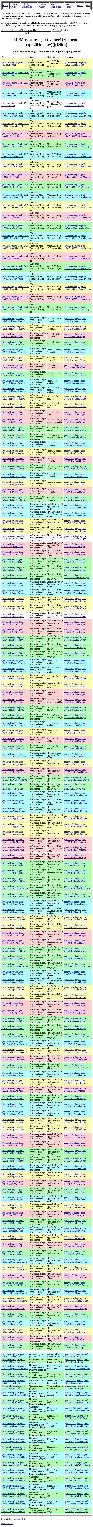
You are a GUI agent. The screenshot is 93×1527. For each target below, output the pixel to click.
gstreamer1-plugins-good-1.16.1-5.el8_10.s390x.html (13, 1307)
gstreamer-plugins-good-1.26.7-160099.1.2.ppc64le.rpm (78, 124)
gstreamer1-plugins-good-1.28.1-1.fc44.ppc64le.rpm (75, 397)
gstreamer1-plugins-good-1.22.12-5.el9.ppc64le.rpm (75, 1081)
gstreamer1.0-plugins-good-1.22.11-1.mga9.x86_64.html (13, 1417)
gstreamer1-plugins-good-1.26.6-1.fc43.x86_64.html (12, 708)
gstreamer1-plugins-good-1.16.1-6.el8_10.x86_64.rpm (76, 1284)
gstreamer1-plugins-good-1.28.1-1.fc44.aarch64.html (13, 382)
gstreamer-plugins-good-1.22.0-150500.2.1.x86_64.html (15, 308)
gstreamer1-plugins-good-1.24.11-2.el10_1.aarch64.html (14, 755)
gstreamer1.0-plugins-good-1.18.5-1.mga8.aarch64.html (13, 1471)
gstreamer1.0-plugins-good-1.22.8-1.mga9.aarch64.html (13, 1424)
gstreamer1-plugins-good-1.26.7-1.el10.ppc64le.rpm (75, 599)
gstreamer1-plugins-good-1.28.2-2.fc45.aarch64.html (13, 319)
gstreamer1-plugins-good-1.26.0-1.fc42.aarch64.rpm (75, 724)
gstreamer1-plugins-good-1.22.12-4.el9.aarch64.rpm (75, 1105)
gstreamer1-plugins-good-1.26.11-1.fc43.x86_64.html (13, 467)
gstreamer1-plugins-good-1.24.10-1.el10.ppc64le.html (13, 918)
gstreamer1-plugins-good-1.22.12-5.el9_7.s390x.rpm (75, 1058)
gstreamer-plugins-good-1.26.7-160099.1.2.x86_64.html (15, 145)
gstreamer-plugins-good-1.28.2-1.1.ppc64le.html (15, 63)
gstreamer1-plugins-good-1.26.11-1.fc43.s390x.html (12, 459)
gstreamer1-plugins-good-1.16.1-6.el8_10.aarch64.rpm (76, 1260)
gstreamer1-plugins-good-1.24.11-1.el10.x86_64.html (13, 864)
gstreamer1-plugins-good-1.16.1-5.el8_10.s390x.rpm (75, 1307)
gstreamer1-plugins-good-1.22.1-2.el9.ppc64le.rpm (75, 1206)
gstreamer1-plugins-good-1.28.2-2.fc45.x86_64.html (12, 343)
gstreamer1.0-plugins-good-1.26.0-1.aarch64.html (13, 1381)
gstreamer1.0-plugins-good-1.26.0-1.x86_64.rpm (76, 1387)
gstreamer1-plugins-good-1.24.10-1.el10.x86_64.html (13, 949)
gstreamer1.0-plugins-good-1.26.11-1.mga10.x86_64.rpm (77, 1375)
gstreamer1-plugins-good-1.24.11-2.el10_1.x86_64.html (14, 778)
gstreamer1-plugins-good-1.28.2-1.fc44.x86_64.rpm (75, 374)
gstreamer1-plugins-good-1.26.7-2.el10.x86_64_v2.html (14, 576)
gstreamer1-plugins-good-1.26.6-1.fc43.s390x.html (12, 693)
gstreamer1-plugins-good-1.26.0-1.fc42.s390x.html (12, 739)
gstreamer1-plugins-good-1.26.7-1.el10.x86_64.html (12, 638)
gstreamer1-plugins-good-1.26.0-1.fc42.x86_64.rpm (75, 747)
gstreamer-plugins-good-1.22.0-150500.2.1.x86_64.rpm (78, 308)
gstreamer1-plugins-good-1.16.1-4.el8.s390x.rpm (75, 1338)
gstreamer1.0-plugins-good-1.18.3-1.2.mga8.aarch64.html (14, 1487)
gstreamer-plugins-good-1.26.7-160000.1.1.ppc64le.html (15, 165)
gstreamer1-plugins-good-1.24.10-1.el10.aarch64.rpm (75, 903)
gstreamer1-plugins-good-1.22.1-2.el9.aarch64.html (12, 1198)
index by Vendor (42, 5)
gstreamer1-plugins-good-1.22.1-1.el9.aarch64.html (12, 1229)
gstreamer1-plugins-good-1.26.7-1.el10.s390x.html (12, 623)
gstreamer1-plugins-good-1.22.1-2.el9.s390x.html (12, 1214)
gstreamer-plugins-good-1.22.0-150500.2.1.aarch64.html (15, 277)
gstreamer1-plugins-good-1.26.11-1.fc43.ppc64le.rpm (76, 452)
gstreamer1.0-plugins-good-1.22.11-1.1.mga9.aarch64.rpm (78, 1393)
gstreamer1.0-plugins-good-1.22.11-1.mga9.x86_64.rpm (77, 1417)
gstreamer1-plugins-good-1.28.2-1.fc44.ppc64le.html (13, 358)
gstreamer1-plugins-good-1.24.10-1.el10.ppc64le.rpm (75, 918)
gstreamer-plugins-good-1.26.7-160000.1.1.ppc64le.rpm (78, 165)
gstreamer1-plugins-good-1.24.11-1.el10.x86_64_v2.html (14, 887)
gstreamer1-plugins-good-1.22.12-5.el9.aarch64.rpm (75, 1074)
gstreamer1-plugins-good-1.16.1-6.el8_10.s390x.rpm (75, 1276)
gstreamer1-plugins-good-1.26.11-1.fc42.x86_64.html (13, 498)
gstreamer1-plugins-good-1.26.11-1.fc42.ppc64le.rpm (76, 483)
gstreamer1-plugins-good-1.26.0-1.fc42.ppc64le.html (13, 732)
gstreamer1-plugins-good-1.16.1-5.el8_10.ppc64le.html (14, 1299)
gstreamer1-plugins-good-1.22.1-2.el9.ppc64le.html (12, 1206)
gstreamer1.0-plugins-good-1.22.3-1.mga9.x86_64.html (13, 1448)
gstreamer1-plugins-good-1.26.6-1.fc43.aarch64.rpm (75, 662)
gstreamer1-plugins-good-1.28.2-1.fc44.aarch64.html (13, 351)
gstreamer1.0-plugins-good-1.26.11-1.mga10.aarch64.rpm (77, 1367)
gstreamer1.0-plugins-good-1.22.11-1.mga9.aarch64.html (14, 1409)
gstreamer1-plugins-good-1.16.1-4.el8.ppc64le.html (12, 1330)
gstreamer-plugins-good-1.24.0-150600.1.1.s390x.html (15, 257)
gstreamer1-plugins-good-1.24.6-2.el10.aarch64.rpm (75, 973)
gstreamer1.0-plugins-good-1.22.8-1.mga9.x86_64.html (13, 1432)
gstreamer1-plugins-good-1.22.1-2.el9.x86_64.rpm (75, 1221)
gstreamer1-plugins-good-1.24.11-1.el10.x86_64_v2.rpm (77, 887)
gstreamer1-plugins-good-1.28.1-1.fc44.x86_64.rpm (75, 428)
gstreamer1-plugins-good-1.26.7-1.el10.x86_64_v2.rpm (76, 654)
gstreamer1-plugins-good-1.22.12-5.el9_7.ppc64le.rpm (76, 1050)
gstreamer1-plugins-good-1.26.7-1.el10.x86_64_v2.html (14, 654)
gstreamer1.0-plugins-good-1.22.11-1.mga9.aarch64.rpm (77, 1409)
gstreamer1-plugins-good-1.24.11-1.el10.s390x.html (12, 840)
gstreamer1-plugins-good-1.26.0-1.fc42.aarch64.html (13, 724)
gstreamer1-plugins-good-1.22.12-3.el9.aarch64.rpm (75, 1167)
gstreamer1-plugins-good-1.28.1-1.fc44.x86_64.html (12, 428)
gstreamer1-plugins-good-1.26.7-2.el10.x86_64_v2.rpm (76, 576)
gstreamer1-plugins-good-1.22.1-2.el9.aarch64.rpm (75, 1198)
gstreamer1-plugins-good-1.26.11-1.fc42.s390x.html (12, 491)
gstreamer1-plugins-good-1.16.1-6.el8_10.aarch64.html (14, 1260)
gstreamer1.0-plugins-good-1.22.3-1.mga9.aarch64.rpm (76, 1440)
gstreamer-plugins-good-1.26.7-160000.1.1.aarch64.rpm (78, 155)
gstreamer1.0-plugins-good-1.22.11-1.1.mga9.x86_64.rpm (78, 1401)
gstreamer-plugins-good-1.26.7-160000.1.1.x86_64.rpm (78, 186)
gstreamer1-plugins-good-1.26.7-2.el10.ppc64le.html (13, 522)
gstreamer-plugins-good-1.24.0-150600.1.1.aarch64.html (15, 236)
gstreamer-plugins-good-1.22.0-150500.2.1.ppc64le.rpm (78, 287)
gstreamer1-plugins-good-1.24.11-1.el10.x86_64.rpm (75, 864)
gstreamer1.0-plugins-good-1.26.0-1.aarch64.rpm (76, 1381)
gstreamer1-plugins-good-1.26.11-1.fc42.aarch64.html (13, 475)
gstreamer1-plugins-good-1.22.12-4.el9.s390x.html (12, 1136)
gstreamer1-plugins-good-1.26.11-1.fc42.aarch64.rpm (76, 475)
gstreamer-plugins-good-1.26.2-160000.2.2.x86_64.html (15, 226)
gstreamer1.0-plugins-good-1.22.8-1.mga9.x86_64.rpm (76, 1432)
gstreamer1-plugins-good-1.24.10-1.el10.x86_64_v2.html (14, 965)
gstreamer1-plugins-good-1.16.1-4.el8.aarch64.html (12, 1323)
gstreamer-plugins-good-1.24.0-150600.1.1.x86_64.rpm (78, 267)
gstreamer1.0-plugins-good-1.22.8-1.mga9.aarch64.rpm (76, 1424)
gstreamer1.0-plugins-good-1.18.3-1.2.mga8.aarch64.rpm (77, 1487)
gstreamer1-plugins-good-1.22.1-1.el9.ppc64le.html (12, 1237)
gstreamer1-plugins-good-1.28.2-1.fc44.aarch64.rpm (75, 351)
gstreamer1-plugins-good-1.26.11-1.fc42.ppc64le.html (13, 483)
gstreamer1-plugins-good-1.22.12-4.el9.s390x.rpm (75, 1136)
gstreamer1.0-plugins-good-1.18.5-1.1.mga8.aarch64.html (14, 1456)
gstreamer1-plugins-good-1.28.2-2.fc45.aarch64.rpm (75, 319)
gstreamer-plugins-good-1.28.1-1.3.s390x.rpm (75, 84)
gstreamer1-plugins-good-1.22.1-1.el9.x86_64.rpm (75, 1253)
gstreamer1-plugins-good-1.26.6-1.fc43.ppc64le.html (13, 677)
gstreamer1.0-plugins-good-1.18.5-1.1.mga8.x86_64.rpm (77, 1463)
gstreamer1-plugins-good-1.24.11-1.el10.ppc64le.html (13, 817)
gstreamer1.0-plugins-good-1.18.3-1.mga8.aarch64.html (13, 1502)
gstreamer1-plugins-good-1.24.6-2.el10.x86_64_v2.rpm (76, 1035)
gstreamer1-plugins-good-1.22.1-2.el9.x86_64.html (12, 1221)
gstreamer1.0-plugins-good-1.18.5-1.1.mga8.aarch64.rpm (77, 1456)
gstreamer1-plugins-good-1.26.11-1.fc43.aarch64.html (13, 444)
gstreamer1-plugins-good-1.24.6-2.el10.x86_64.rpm (75, 1019)
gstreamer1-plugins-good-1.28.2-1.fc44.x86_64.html (12, 374)
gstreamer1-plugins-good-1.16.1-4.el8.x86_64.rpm (75, 1346)
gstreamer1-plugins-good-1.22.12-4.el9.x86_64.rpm (75, 1151)
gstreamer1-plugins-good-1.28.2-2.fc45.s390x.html (12, 335)
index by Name (69, 5)
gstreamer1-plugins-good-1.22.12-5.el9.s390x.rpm (75, 1089)
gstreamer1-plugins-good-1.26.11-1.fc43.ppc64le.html (13, 452)
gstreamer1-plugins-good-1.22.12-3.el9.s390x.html (12, 1183)
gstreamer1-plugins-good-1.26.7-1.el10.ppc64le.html (13, 599)
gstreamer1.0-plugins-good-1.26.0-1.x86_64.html (13, 1387)
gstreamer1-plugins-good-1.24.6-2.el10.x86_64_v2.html (14, 1035)
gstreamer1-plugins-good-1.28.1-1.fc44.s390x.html (12, 413)
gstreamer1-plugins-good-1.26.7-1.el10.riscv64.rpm (75, 615)
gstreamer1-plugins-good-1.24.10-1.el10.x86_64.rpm (75, 949)
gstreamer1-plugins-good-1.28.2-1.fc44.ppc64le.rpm (75, 358)
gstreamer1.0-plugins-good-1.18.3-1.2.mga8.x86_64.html (14, 1494)
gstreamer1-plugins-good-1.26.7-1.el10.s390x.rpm (75, 623)
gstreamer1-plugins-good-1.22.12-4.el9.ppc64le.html (13, 1120)
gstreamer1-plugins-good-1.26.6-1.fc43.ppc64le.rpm (75, 677)
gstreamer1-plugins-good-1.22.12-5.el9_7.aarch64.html (14, 1043)
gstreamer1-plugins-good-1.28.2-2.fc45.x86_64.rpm (75, 343)
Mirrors (80, 5)
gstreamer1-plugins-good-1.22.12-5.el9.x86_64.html (12, 1097)
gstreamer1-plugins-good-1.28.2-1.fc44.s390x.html (12, 366)
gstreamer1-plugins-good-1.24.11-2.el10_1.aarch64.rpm (77, 755)
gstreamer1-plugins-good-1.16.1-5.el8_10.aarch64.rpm (76, 1291)
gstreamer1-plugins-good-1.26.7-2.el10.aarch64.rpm (75, 506)
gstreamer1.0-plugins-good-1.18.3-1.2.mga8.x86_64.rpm (77, 1494)
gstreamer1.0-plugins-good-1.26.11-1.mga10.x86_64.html (14, 1375)
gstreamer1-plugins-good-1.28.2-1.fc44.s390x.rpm (75, 366)
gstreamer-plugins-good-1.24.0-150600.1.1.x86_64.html (15, 267)
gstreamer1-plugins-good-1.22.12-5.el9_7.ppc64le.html (14, 1050)
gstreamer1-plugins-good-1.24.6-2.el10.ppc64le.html (13, 988)
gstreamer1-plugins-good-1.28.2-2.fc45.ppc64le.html (13, 327)
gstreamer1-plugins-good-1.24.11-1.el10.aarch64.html (13, 794)
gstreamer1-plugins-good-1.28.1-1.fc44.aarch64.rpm (75, 382)
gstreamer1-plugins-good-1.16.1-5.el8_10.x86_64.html (13, 1315)
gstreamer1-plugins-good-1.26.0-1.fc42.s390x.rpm (75, 739)
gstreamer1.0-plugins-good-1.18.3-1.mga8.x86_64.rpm (76, 1510)
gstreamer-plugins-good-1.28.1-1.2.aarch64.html (15, 94)
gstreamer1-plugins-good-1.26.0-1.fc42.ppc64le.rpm (75, 732)
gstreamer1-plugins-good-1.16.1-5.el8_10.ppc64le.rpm (76, 1299)
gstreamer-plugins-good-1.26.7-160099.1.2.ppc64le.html (15, 124)
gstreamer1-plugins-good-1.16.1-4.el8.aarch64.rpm (75, 1323)
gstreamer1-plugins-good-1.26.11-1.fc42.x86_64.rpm (75, 498)
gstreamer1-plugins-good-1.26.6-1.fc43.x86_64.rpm (75, 708)
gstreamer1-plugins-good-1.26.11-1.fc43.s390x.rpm (75, 459)
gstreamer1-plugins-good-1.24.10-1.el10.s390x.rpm (75, 934)
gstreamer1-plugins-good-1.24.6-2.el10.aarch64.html (13, 973)
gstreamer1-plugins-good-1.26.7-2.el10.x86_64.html (12, 561)
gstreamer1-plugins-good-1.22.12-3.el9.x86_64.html (12, 1190)
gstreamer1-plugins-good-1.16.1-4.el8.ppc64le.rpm (75, 1330)
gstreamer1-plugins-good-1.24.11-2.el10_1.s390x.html (13, 770)
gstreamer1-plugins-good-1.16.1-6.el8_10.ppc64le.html (14, 1268)
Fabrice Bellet (7, 1523)
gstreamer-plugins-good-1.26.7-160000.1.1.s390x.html (15, 175)
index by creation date (56, 5)
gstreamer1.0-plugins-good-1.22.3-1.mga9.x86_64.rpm (76, 1448)
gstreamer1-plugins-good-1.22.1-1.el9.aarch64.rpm (75, 1229)
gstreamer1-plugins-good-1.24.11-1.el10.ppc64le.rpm (75, 817)
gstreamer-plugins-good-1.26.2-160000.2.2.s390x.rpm (77, 216)
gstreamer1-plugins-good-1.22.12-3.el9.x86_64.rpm (75, 1190)
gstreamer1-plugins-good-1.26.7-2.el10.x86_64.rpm (75, 561)
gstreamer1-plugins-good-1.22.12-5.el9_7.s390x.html (13, 1058)
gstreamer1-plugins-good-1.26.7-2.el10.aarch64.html (13, 506)
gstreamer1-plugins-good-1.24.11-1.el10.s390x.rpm (75, 840)
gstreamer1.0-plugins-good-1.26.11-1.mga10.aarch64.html (14, 1367)
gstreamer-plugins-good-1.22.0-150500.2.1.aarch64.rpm (78, 277)
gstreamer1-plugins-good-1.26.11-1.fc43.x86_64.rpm (75, 467)
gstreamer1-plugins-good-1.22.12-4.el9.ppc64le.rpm (75, 1120)
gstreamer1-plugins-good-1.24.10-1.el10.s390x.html (12, 934)
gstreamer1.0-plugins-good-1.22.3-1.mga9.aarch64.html (13, 1440)
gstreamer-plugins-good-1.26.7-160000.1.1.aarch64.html (15, 155)
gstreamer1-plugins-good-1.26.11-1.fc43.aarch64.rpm (76, 444)
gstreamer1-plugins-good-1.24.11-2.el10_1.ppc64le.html (14, 763)
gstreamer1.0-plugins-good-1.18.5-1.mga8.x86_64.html (13, 1479)
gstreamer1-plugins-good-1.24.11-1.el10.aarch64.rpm (75, 794)
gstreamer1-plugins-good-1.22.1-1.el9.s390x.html (12, 1245)
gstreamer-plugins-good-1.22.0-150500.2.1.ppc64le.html (15, 287)
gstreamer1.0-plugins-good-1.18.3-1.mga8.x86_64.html (13, 1510)
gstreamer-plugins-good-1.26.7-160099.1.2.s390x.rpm (77, 135)
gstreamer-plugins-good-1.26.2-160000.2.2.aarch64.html (15, 196)
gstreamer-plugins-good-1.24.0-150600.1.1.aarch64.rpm (78, 236)
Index (5, 5)
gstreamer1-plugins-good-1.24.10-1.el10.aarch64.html (13, 903)
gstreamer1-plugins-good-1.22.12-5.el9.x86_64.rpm (75, 1097)
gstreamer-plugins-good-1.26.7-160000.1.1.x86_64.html (15, 186)
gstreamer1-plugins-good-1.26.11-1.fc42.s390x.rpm (75, 491)
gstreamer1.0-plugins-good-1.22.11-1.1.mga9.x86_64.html (14, 1401)
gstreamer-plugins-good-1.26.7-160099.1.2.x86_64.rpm (78, 145)
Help (88, 5)
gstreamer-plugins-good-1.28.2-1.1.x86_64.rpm (75, 73)
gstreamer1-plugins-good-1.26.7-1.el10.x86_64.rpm (75, 638)
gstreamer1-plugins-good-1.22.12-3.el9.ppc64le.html (13, 1175)
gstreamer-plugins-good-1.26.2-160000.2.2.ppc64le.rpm (78, 206)
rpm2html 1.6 (19, 1519)
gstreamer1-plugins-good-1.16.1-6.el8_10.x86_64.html (13, 1284)
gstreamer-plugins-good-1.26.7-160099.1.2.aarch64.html (15, 114)
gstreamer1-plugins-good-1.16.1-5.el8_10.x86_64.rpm (76, 1315)
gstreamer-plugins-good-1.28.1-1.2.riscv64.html (15, 104)
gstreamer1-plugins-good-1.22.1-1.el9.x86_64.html (12, 1253)
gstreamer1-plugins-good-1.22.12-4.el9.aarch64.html (13, 1105)
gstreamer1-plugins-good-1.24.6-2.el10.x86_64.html (12, 1019)
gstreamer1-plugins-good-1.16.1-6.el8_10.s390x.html (13, 1276)
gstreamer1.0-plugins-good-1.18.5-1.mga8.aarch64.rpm (76, 1471)
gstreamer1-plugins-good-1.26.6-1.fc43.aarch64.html (13, 662)
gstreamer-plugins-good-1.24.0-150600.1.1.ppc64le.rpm (78, 247)
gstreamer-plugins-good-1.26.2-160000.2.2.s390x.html (15, 216)
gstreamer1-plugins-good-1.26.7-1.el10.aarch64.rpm (75, 584)
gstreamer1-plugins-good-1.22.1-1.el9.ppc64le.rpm (75, 1237)
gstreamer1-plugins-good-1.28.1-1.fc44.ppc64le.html (13, 397)
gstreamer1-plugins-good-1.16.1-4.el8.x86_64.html (12, 1346)
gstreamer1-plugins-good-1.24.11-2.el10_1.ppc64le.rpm (77, 763)
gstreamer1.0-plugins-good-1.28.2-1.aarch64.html (13, 1355)
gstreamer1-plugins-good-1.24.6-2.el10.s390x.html (12, 1004)
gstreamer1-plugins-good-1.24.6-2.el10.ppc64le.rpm (75, 988)
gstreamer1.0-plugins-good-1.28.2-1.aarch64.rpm (76, 1355)
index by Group (14, 5)
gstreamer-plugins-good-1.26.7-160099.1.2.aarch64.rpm (78, 114)
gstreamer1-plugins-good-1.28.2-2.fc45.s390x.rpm (75, 335)
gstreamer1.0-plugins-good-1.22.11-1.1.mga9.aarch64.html (14, 1393)
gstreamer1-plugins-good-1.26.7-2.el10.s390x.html (12, 545)
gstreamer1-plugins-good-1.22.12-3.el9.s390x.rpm (75, 1183)
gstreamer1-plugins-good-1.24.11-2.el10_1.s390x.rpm (76, 770)
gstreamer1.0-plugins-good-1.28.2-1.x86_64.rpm (76, 1360)
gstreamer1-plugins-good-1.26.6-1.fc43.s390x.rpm (75, 693)
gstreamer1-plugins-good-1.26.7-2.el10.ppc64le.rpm (75, 522)
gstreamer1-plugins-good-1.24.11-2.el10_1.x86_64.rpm (76, 778)
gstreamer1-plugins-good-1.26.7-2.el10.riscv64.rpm (75, 537)
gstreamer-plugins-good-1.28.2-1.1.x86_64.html (15, 73)
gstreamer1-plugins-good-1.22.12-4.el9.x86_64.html (12, 1151)
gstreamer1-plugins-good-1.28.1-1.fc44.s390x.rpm (75, 413)
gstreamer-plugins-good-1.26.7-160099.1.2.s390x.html (15, 135)
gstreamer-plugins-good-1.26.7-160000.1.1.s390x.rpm (77, 175)
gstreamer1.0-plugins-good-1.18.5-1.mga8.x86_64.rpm (76, 1479)
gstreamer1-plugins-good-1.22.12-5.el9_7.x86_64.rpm (76, 1066)
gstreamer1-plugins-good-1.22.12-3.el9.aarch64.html (13, 1167)
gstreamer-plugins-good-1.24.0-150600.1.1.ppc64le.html (15, 247)
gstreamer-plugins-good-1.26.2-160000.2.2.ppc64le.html (15, 206)
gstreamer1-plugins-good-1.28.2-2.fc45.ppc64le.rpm (75, 327)
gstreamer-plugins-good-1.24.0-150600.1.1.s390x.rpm (77, 257)
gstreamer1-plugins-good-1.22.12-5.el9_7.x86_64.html (13, 1066)
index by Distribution (27, 5)
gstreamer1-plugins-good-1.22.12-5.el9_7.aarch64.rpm (76, 1043)
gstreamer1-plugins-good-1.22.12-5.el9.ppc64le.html (13, 1081)
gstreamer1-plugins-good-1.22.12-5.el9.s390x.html (12, 1089)
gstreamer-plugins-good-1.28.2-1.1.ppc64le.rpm (75, 63)
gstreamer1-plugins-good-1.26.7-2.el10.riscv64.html (12, 537)
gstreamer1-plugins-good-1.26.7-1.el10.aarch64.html (13, 584)
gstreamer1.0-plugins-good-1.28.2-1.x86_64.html (13, 1360)
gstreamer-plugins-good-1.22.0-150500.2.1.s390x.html (15, 298)
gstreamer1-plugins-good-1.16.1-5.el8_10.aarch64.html (14, 1291)
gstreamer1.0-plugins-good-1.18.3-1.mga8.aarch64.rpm (76, 1502)
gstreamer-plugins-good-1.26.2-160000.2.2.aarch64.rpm (78, 196)
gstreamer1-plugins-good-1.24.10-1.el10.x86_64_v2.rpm (77, 965)
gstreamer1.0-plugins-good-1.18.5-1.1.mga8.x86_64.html (14, 1463)
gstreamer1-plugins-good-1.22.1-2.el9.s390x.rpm (75, 1214)
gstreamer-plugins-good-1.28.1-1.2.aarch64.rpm (75, 94)
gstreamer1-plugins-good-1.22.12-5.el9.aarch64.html (13, 1074)
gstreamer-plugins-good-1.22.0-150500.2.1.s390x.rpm (77, 298)
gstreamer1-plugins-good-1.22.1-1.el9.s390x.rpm (75, 1245)
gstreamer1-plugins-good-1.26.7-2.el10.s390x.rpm (75, 545)
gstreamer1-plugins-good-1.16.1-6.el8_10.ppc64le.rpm (76, 1268)
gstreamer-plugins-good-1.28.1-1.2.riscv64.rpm (75, 104)
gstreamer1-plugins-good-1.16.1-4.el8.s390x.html (12, 1338)
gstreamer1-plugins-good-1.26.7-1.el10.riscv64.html (12, 615)
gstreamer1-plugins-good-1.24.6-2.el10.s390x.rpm (75, 1004)
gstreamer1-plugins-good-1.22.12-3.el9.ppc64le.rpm (75, 1175)
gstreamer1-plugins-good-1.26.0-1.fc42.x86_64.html (12, 747)
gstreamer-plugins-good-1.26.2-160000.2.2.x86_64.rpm (78, 226)
